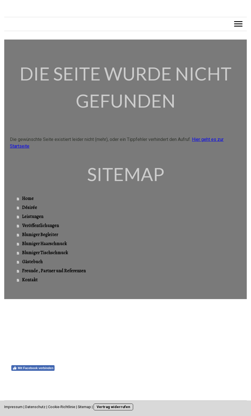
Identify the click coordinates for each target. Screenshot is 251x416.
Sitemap (84, 407)
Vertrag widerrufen (113, 407)
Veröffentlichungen (40, 226)
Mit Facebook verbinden (32, 368)
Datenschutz (35, 407)
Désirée (29, 207)
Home (28, 198)
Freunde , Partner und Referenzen (54, 271)
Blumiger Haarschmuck (44, 244)
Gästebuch (32, 262)
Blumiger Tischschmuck (45, 253)
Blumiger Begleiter (40, 235)
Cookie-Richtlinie (61, 407)
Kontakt (30, 280)
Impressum (13, 407)
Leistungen (32, 217)
